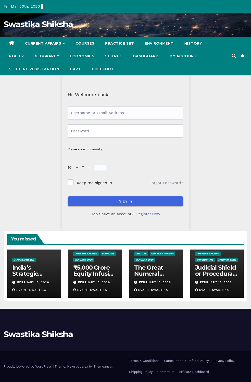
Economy (108, 253)
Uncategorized (24, 259)
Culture (141, 253)
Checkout (103, 69)
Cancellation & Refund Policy (186, 361)
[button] (234, 56)
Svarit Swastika (29, 290)
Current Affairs (44, 43)
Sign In (125, 201)
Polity (16, 56)
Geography (47, 56)
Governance (205, 259)
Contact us (166, 372)
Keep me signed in (94, 182)
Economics (82, 56)
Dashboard (146, 56)
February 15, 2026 (33, 282)
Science (113, 56)
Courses (85, 43)
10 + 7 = (80, 167)
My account (183, 56)
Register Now (148, 214)
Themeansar (103, 366)
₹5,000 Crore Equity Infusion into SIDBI (94, 273)
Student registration (34, 69)
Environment (159, 43)
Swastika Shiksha (38, 24)
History (193, 43)
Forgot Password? (166, 182)
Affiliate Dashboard (194, 372)
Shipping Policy (141, 372)
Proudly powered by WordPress (28, 366)
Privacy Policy (223, 361)
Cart (75, 69)
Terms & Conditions (144, 361)
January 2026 (84, 259)
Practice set (119, 43)
